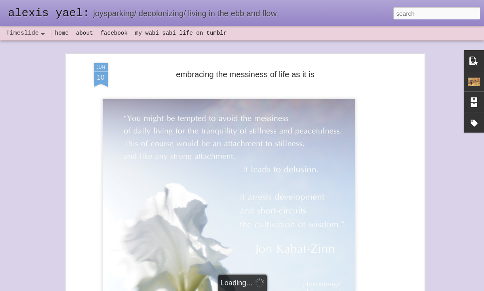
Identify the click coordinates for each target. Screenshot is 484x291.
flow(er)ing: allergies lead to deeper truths (373, 201)
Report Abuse (290, 286)
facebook (113, 33)
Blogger (267, 286)
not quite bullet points (234, 280)
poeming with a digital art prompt (362, 229)
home (62, 33)
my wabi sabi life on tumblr (181, 33)
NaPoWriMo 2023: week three (359, 278)
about (84, 33)
